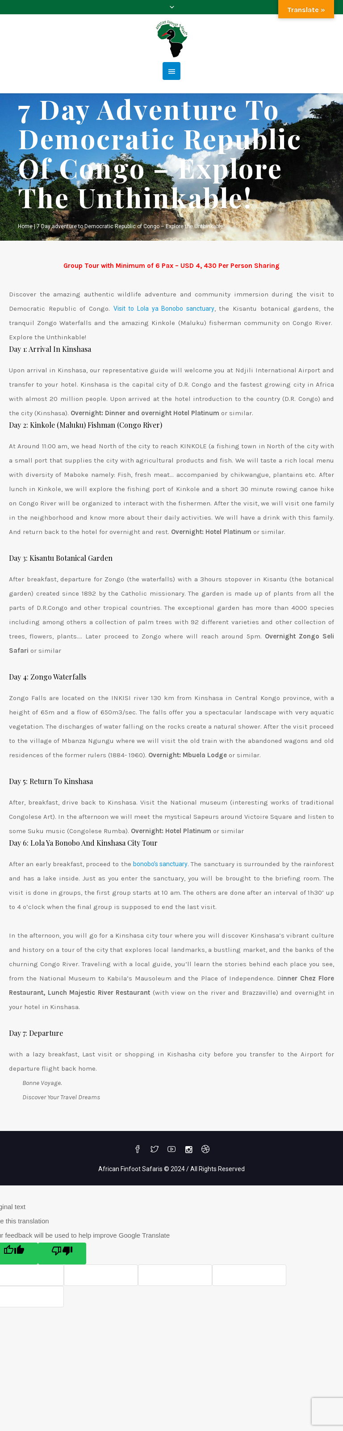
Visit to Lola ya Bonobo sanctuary (163, 308)
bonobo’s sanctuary (160, 864)
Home (25, 226)
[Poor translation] (62, 1253)
